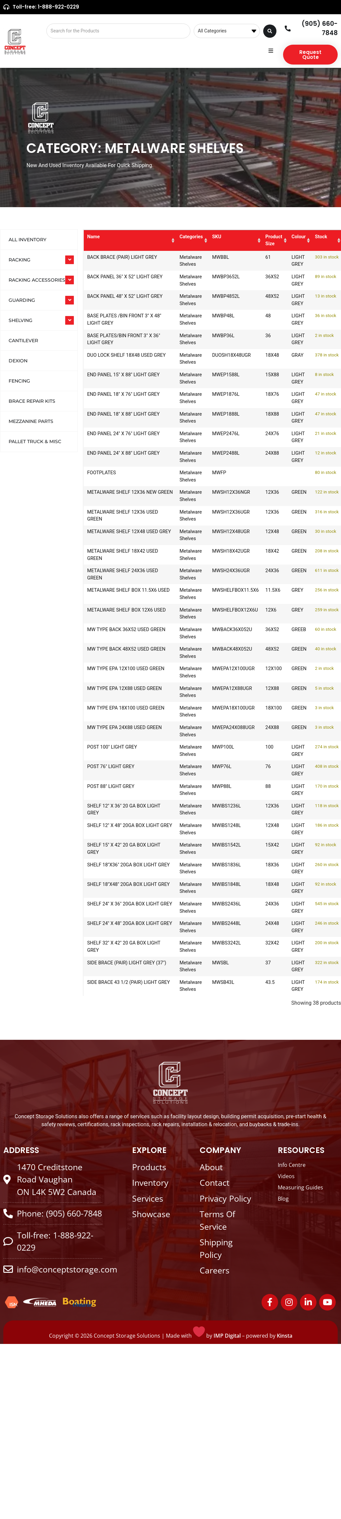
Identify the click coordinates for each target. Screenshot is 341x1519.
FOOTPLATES (101, 473)
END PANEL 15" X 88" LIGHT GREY (117, 378)
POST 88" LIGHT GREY (110, 786)
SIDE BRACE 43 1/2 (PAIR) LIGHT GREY (115, 986)
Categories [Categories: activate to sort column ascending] (171, 237)
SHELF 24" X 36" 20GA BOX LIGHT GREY (116, 907)
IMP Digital (227, 1335)
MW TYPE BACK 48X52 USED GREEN (118, 652)
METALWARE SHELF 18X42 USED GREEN (116, 554)
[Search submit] (269, 31)
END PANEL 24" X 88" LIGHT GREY (117, 456)
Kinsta (284, 1335)
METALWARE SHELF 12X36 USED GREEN (116, 515)
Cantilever (23, 341)
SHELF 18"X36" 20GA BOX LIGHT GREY (114, 868)
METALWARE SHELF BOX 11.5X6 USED (114, 593)
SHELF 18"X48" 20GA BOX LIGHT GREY (114, 888)
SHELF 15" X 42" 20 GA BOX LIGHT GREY (116, 848)
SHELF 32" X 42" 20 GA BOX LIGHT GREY (116, 946)
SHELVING (20, 320)
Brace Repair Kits (32, 401)
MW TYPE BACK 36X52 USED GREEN (118, 633)
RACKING (19, 260)
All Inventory (27, 240)
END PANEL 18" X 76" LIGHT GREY (117, 397)
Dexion (18, 361)
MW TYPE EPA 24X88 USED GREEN (116, 731)
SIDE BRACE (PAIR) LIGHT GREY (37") (114, 966)
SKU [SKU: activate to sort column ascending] (204, 237)
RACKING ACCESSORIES (37, 280)
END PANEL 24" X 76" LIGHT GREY (117, 437)
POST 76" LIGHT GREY (110, 766)
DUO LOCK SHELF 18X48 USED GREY (120, 358)
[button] (270, 51)
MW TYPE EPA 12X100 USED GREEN (117, 672)
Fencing (19, 381)
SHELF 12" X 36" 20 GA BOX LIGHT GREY (116, 809)
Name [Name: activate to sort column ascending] (93, 237)
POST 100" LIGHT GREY (112, 747)
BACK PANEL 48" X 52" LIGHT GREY (118, 300)
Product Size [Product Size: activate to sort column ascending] (261, 240)
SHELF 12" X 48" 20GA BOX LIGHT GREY (116, 829)
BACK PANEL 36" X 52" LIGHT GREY (118, 280)
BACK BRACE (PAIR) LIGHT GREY (115, 260)
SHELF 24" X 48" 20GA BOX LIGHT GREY (116, 927)
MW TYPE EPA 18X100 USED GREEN (117, 711)
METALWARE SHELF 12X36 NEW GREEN (116, 495)
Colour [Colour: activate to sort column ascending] (293, 237)
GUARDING (22, 300)
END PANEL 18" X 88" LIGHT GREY (117, 417)
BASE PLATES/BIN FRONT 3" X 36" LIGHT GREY (119, 339)
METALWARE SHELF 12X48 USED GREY (116, 535)
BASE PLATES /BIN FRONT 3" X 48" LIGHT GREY (118, 319)
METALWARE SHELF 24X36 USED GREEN (116, 574)
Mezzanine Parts (31, 421)
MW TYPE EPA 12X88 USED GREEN (116, 692)
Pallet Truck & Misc (35, 441)
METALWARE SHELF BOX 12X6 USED (120, 613)
